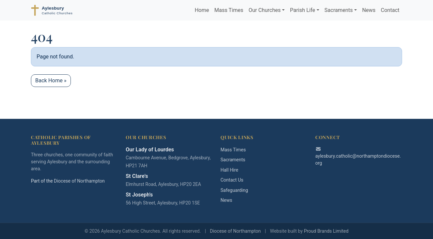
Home (202, 10)
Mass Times (228, 10)
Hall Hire (229, 170)
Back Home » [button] (51, 80)
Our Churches (265, 10)
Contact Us (231, 180)
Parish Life (302, 10)
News (368, 10)
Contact (390, 10)
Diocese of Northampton (79, 181)
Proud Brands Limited (326, 231)
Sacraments (339, 10)
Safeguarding (234, 190)
